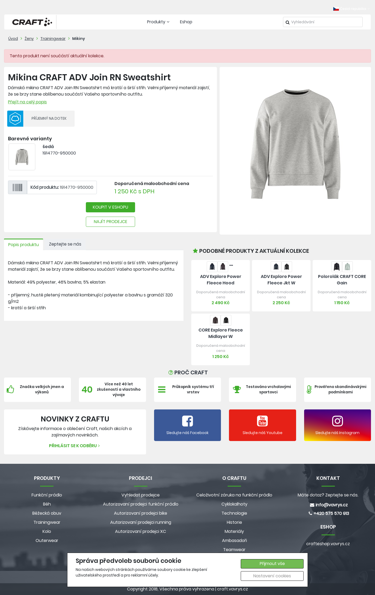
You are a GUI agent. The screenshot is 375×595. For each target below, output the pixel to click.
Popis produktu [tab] (23, 245)
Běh (47, 504)
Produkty (159, 22)
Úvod (13, 38)
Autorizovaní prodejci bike (140, 513)
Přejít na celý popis (27, 102)
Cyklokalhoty (234, 504)
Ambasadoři (234, 540)
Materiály (234, 531)
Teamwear (234, 550)
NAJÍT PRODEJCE (110, 222)
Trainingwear (53, 38)
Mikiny (78, 38)
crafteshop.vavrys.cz (328, 544)
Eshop (186, 22)
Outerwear (47, 540)
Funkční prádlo (47, 495)
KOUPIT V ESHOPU (110, 207)
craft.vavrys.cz (232, 589)
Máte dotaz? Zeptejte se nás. (328, 495)
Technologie (234, 513)
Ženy (29, 38)
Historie (234, 522)
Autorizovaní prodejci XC (140, 531)
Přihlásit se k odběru (75, 446)
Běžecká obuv (46, 513)
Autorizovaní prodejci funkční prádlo (140, 504)
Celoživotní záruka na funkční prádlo (234, 495)
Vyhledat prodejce (140, 495)
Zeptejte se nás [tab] (65, 244)
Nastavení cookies (272, 576)
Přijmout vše (272, 563)
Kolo (47, 531)
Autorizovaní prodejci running (140, 522)
